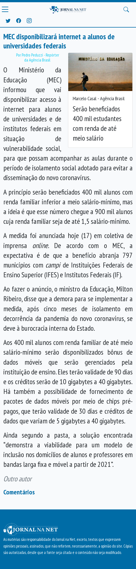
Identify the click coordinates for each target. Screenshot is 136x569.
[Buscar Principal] (126, 9)
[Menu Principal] (5, 9)
